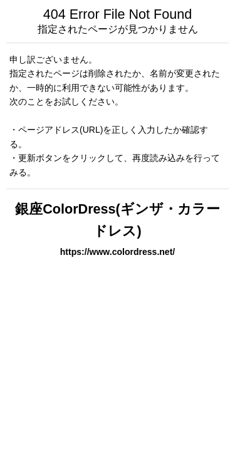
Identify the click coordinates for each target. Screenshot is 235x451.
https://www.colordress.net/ (117, 252)
